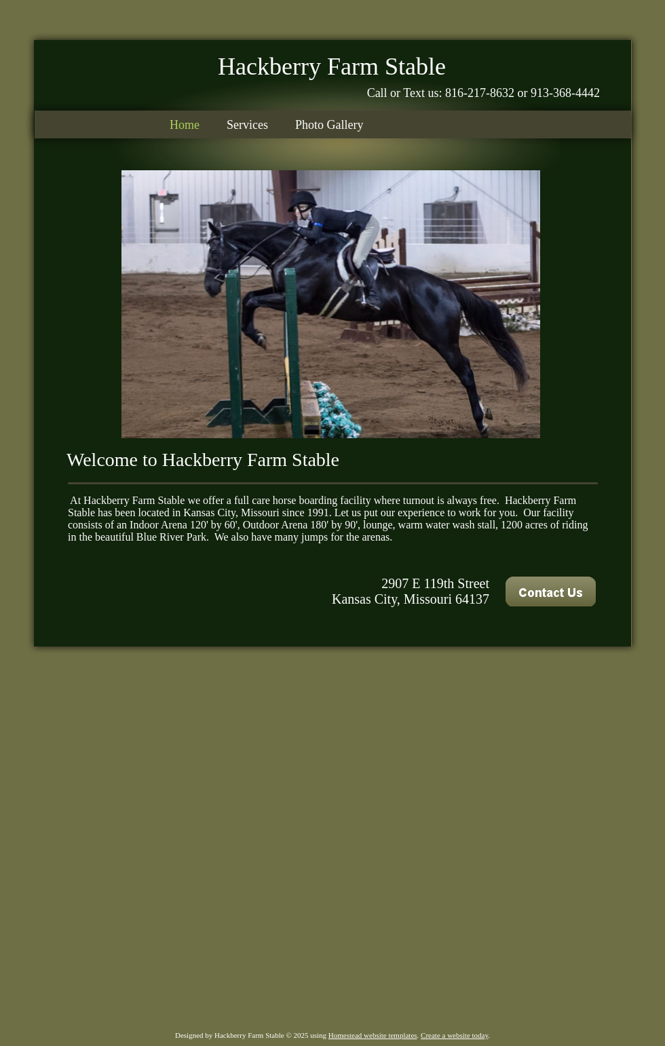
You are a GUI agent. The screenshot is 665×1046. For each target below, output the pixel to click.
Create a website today (454, 1035)
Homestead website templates (372, 1035)
